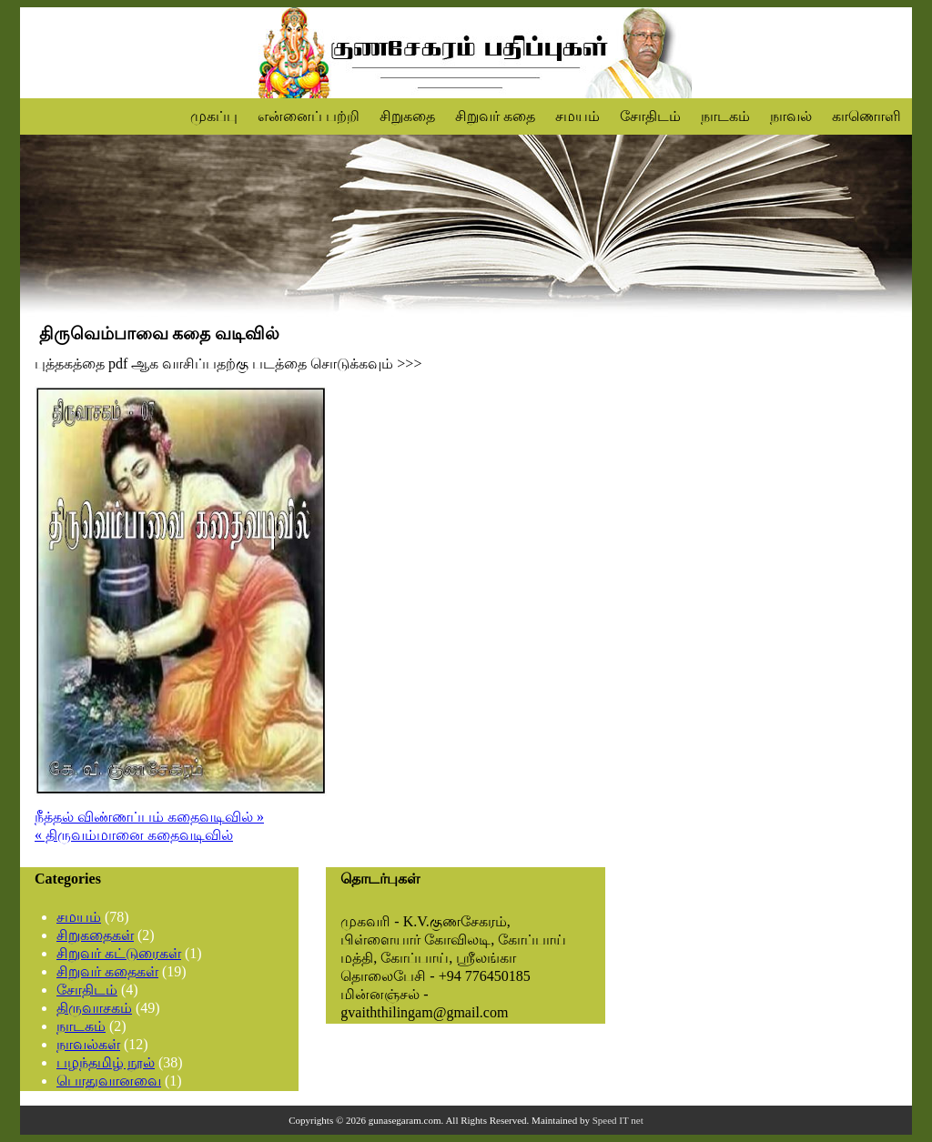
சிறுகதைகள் (95, 935)
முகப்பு (214, 116)
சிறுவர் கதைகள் (107, 971)
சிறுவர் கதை (495, 116)
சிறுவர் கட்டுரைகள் (118, 953)
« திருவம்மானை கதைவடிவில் (134, 835)
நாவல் (791, 116)
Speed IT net (618, 1120)
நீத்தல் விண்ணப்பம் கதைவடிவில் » (149, 816)
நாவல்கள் (88, 1044)
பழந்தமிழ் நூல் (105, 1062)
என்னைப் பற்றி (309, 116)
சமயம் (577, 116)
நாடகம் (725, 116)
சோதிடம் (650, 116)
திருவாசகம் (94, 1008)
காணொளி (866, 116)
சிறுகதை (407, 116)
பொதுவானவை (108, 1080)
